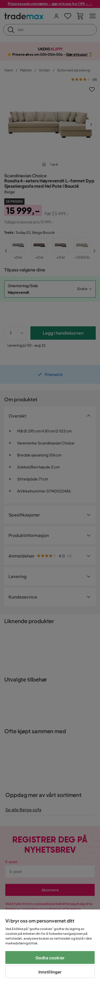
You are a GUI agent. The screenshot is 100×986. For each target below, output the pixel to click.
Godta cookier (50, 957)
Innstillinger (50, 971)
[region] (50, 947)
